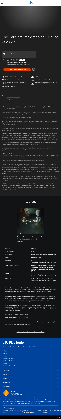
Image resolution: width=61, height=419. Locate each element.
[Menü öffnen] (2, 3)
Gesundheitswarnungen (11, 316)
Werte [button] (30, 374)
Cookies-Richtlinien (45, 411)
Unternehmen (6, 363)
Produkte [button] (30, 370)
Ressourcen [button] (30, 382)
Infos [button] (30, 351)
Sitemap (39, 410)
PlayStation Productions (9, 361)
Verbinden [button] (30, 386)
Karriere (5, 356)
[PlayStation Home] (30, 3)
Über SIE (5, 353)
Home (4, 347)
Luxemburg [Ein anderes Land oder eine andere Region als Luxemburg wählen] (9, 408)
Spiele (9, 347)
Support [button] (30, 378)
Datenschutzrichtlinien (16, 410)
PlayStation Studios (8, 358)
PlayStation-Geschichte (9, 366)
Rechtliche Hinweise (5, 411)
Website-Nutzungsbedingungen (29, 411)
